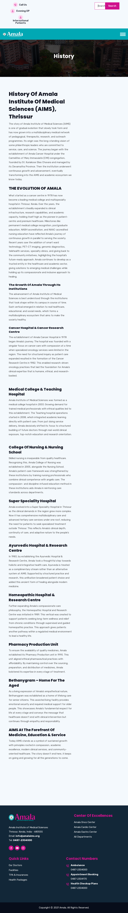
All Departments (83, 836)
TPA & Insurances (18, 874)
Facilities (13, 870)
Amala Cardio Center (85, 827)
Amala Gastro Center (85, 831)
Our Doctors (15, 865)
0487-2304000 (79, 869)
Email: (24, 836)
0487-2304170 (79, 878)
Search (112, 6)
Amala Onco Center (84, 822)
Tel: (20, 840)
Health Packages (18, 879)
